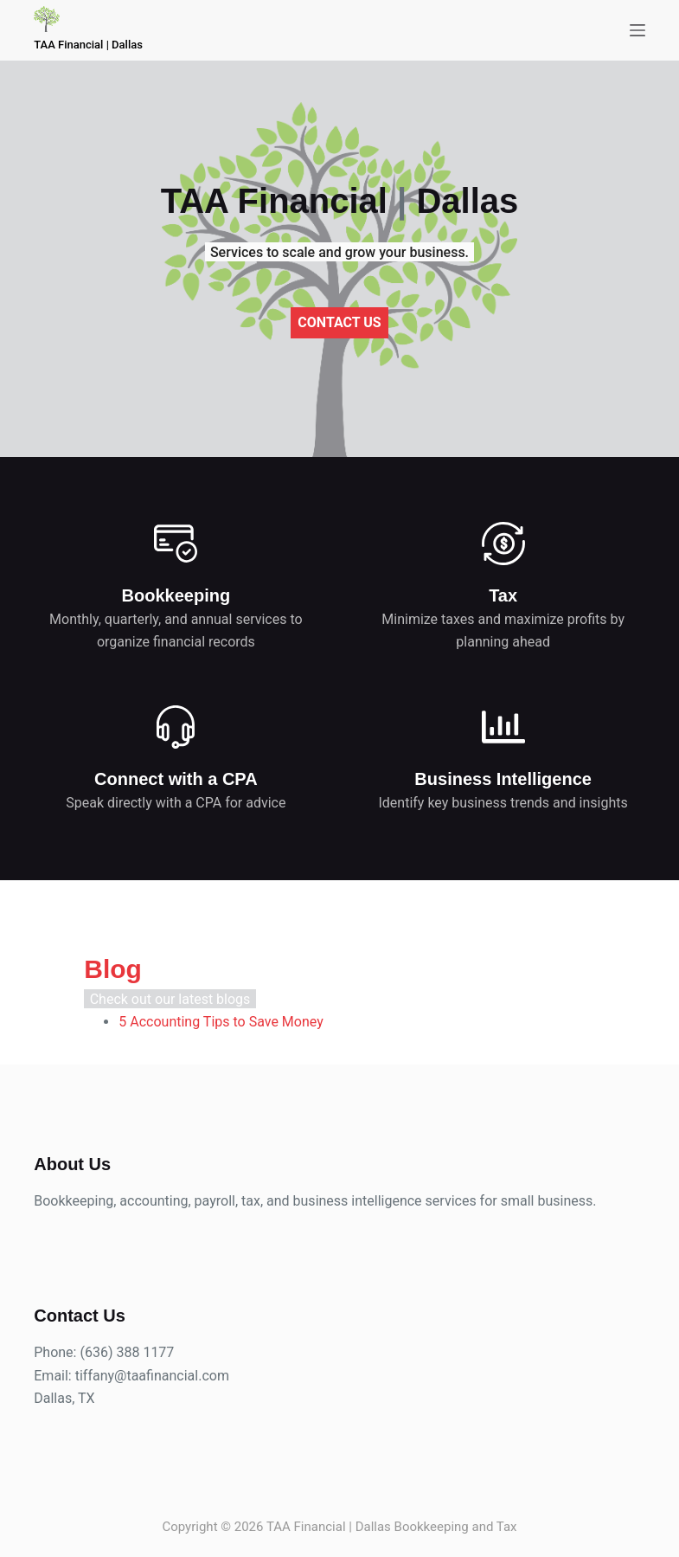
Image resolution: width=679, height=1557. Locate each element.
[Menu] (637, 30)
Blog (63, 978)
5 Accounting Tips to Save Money (170, 1031)
